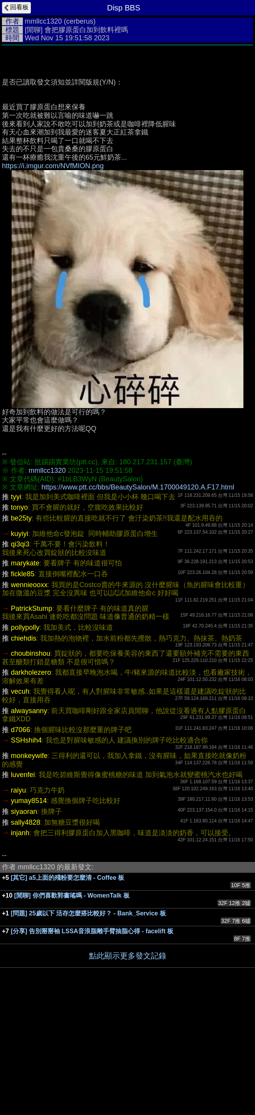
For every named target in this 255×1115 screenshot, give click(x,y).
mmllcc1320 (43, 21)
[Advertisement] (127, 107)
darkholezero (31, 789)
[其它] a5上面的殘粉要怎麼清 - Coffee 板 (67, 994)
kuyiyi (19, 650)
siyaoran (24, 928)
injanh (20, 949)
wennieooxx (29, 701)
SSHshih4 (26, 856)
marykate (25, 679)
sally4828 (25, 939)
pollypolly (25, 744)
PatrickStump (31, 725)
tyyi (16, 613)
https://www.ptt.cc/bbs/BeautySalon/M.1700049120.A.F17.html (137, 603)
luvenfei (23, 891)
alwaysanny (29, 827)
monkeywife (29, 872)
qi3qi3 (20, 660)
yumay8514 (29, 917)
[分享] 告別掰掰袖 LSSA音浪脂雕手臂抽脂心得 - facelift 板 (92, 1047)
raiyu (18, 906)
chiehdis (23, 754)
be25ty (21, 634)
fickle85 (22, 690)
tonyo (19, 623)
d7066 (20, 846)
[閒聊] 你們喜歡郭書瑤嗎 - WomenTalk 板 (72, 1011)
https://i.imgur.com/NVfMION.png (53, 282)
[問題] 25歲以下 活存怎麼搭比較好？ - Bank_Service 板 (88, 1029)
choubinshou (30, 770)
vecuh (20, 808)
